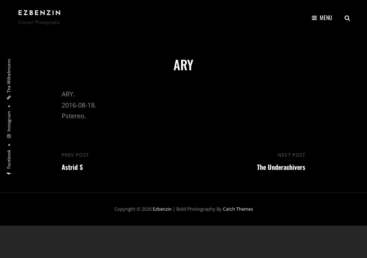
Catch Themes (238, 209)
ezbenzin (40, 13)
